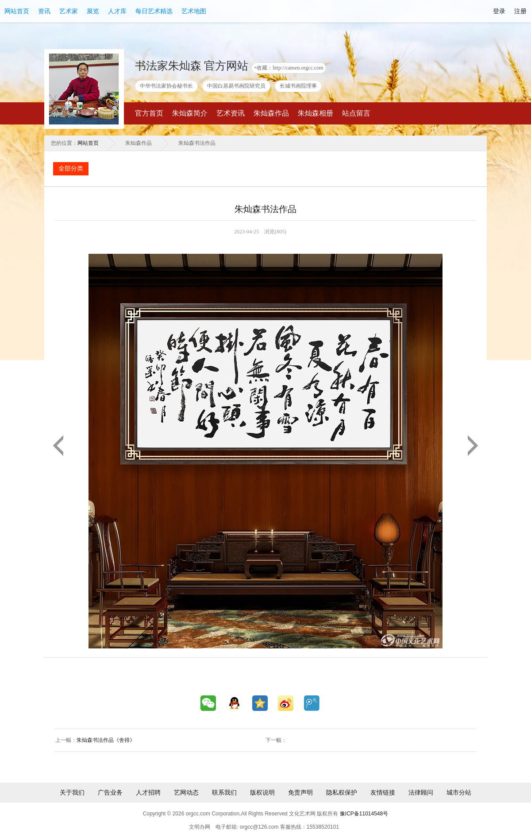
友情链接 (382, 792)
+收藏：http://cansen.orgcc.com (288, 68)
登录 (499, 11)
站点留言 (356, 113)
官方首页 (149, 113)
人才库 (117, 11)
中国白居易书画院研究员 (236, 86)
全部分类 (70, 168)
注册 (520, 11)
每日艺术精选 (154, 11)
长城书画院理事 (298, 86)
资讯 (44, 11)
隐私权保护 (341, 792)
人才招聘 (148, 792)
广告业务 (110, 792)
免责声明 (300, 792)
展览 (93, 11)
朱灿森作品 (271, 113)
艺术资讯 (230, 113)
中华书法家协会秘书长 (166, 86)
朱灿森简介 (190, 113)
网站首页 (16, 11)
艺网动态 (186, 792)
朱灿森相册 (315, 113)
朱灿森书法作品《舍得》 (106, 740)
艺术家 (68, 11)
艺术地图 (193, 11)
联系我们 (224, 792)
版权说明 (262, 792)
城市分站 (458, 792)
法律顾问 (420, 792)
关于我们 (72, 792)
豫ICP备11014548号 (364, 814)
